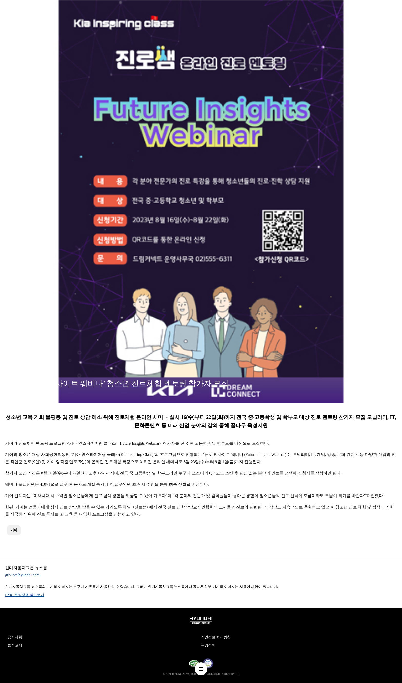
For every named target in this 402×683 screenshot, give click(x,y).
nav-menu (201, 668)
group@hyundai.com (22, 575)
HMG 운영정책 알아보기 (24, 595)
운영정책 (208, 645)
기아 (13, 530)
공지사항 (15, 637)
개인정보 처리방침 (216, 637)
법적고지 (15, 645)
